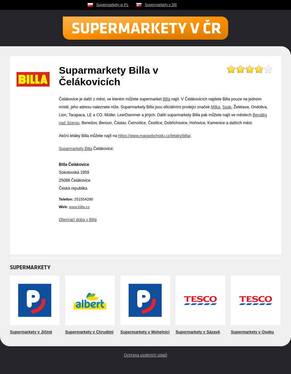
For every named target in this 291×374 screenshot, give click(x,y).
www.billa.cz (79, 207)
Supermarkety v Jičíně (31, 332)
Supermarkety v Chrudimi (89, 332)
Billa (166, 99)
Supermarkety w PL (112, 5)
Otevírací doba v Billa (78, 219)
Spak (226, 107)
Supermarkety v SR (161, 5)
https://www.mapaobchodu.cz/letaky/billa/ (154, 135)
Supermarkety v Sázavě (198, 332)
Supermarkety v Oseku (252, 332)
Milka (215, 107)
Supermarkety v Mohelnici (145, 332)
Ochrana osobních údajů (145, 355)
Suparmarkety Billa (75, 148)
